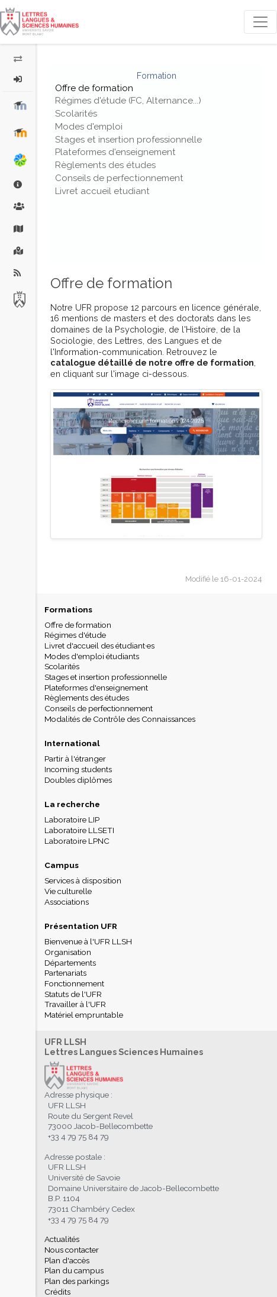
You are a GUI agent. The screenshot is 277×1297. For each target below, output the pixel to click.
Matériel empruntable (83, 1014)
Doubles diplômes (78, 780)
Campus (61, 865)
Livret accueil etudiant (102, 191)
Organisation (67, 952)
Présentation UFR (80, 926)
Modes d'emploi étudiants (91, 656)
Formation (156, 75)
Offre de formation (94, 88)
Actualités (61, 1239)
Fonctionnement (74, 983)
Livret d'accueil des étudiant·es (99, 645)
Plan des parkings (76, 1281)
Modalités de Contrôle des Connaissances (119, 719)
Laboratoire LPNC (76, 841)
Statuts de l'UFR (73, 994)
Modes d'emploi (89, 126)
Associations (66, 901)
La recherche (72, 804)
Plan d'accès (66, 1260)
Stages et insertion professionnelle (128, 139)
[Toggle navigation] (260, 22)
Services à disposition (82, 880)
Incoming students (78, 769)
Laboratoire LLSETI (79, 830)
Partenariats (65, 972)
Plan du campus (74, 1270)
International (72, 743)
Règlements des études (105, 165)
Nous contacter (71, 1249)
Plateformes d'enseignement (115, 152)
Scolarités (76, 113)
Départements (70, 962)
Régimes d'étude (75, 635)
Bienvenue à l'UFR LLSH (88, 941)
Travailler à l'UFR (75, 1004)
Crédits (57, 1291)
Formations (68, 609)
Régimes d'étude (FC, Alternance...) (128, 100)
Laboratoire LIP (71, 819)
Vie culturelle (68, 891)
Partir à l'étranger (75, 758)
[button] (18, 79)
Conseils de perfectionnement (119, 178)
